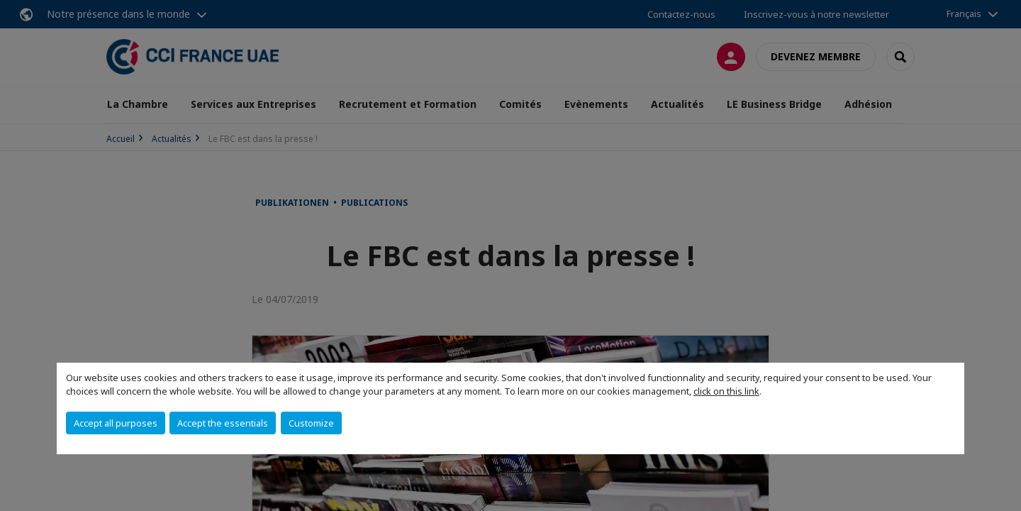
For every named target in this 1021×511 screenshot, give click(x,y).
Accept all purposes (115, 423)
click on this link (726, 391)
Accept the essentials (222, 423)
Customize (311, 423)
